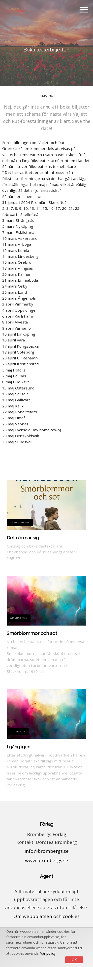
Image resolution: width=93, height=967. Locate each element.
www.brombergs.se (46, 860)
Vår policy (48, 953)
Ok (74, 959)
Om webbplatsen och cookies (46, 916)
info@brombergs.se (47, 851)
